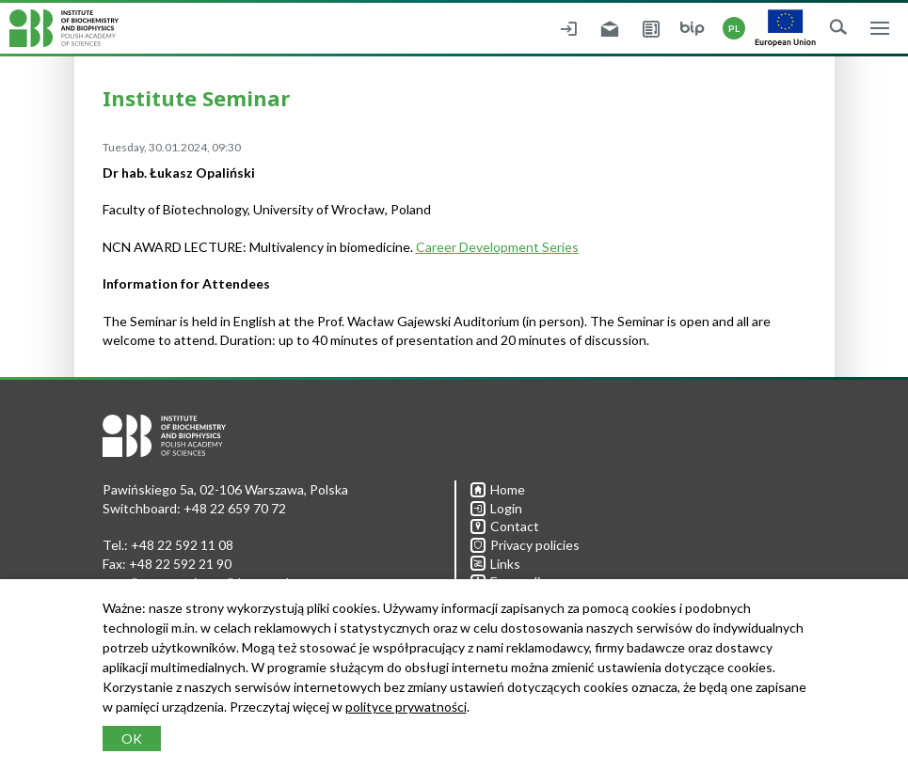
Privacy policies (525, 545)
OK (131, 738)
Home (497, 489)
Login (496, 508)
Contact (504, 526)
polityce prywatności (406, 707)
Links (495, 564)
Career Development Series (497, 247)
